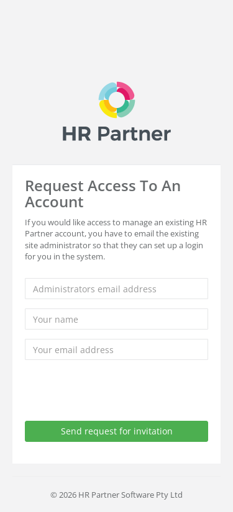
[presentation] (119, 393)
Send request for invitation (117, 431)
